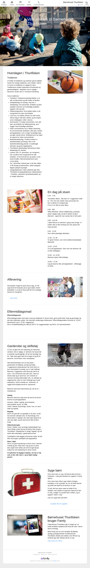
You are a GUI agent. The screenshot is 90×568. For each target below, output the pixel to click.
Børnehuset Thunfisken (73, 2)
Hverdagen (4, 3)
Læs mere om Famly (55, 541)
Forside (12, 3)
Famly (54, 561)
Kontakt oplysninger (39, 3)
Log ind (80, 4)
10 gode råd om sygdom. (59, 504)
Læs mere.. (14, 298)
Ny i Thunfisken (20, 3)
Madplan (29, 3)
